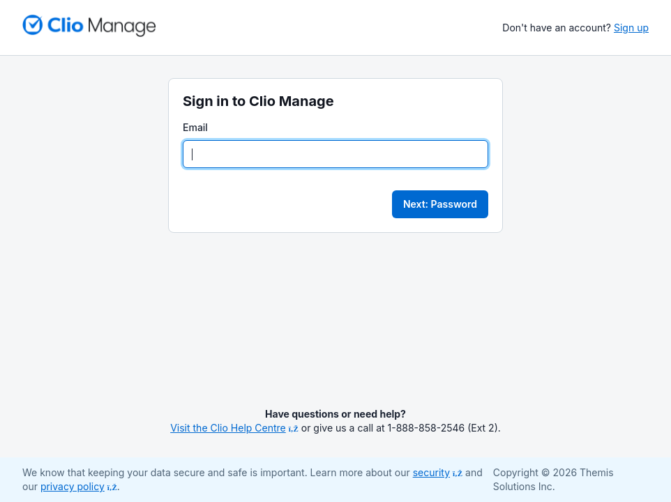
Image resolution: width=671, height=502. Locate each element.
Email (195, 127)
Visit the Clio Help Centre (234, 428)
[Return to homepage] (89, 26)
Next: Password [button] (440, 204)
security (437, 472)
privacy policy (78, 486)
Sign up (631, 27)
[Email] (335, 154)
